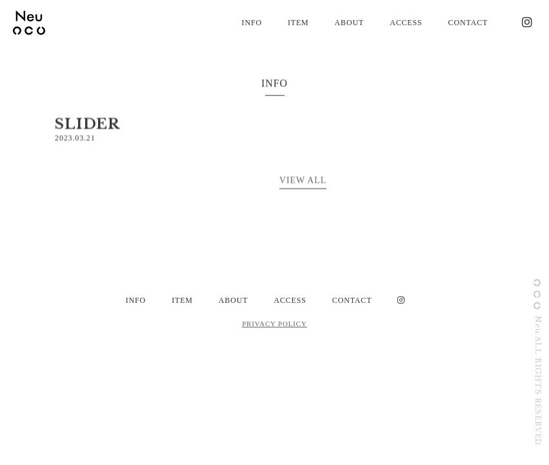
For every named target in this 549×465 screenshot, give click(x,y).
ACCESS (406, 22)
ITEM (298, 22)
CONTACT (468, 22)
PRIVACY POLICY (274, 323)
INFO (252, 22)
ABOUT (349, 22)
